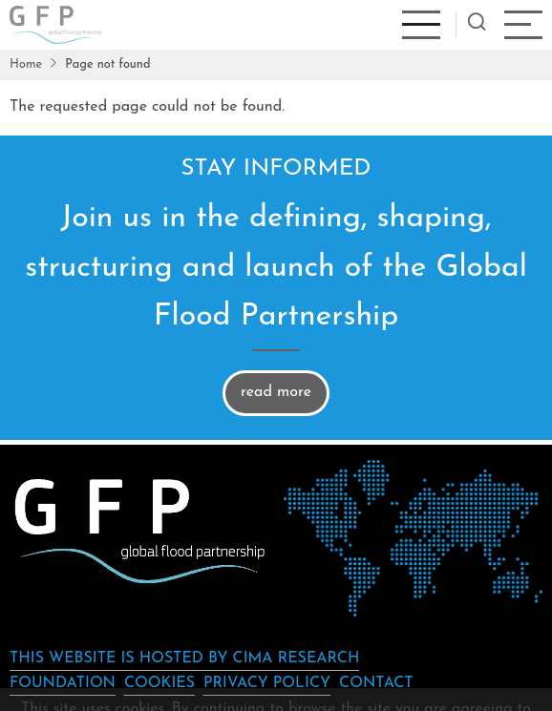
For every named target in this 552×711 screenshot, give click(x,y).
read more (276, 392)
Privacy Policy (266, 683)
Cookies (159, 683)
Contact (376, 683)
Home (26, 64)
